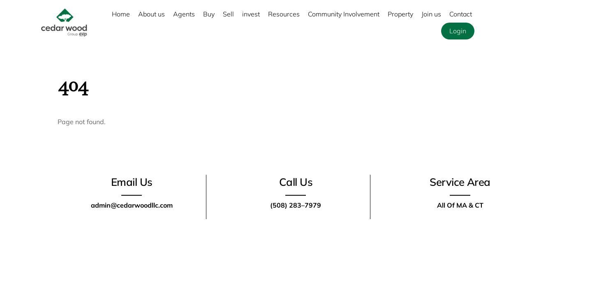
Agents (184, 14)
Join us (431, 14)
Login (457, 31)
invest (251, 14)
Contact (460, 14)
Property (400, 14)
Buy (209, 14)
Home (121, 14)
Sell (228, 14)
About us (151, 14)
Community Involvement (343, 14)
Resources (284, 14)
